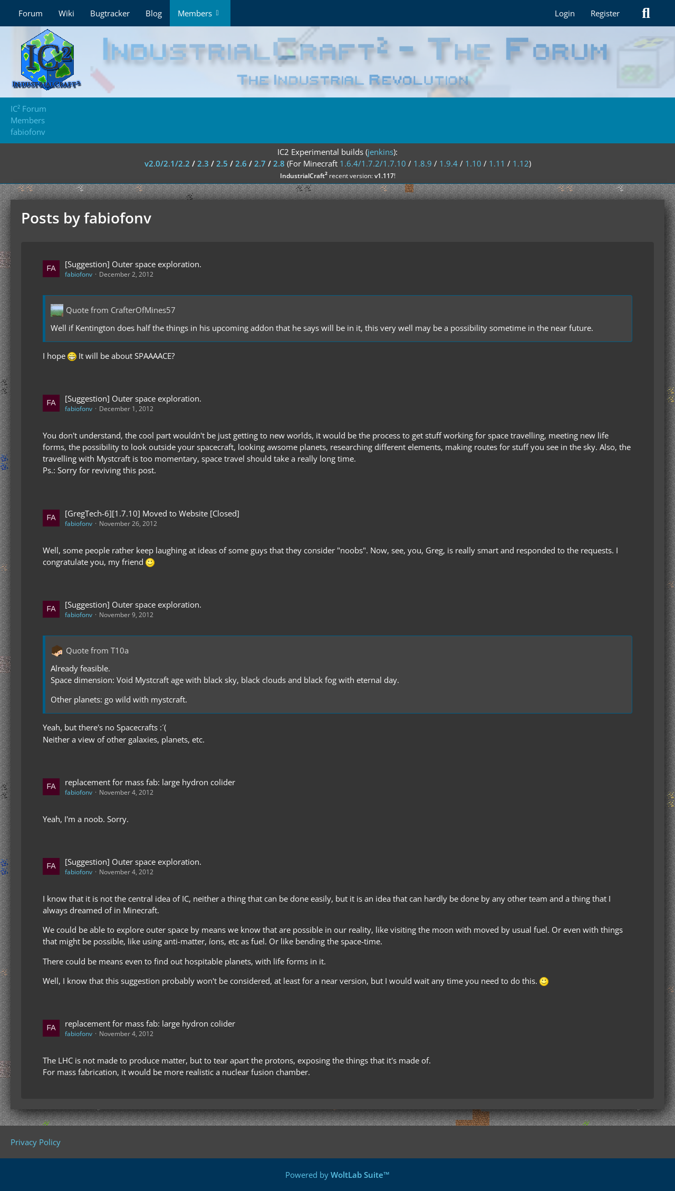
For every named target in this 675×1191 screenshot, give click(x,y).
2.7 (260, 163)
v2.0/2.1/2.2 (167, 163)
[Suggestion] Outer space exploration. (133, 264)
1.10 (473, 163)
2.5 (222, 163)
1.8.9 (422, 163)
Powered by (337, 1174)
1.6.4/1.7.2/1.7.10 (373, 163)
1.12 (521, 163)
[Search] (646, 13)
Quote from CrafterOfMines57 (121, 310)
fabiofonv (78, 274)
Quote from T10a (97, 650)
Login (565, 13)
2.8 (279, 163)
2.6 (241, 163)
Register (605, 13)
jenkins (380, 152)
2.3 (203, 163)
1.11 (497, 163)
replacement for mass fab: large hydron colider (150, 782)
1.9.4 (448, 163)
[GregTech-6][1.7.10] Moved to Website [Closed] (152, 513)
